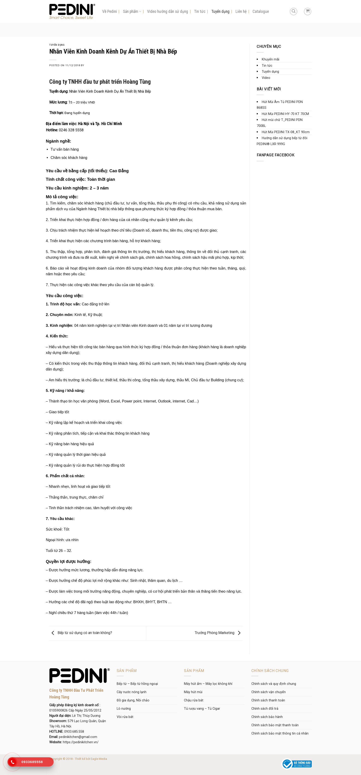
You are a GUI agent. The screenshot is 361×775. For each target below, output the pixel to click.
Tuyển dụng (220, 11)
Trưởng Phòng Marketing (219, 633)
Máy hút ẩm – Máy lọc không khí (208, 684)
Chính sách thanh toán (268, 700)
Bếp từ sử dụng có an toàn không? (80, 633)
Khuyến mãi (270, 59)
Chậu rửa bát (193, 700)
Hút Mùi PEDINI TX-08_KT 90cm (286, 132)
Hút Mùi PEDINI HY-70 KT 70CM (285, 114)
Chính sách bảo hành (267, 717)
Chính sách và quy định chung (273, 684)
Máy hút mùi (193, 692)
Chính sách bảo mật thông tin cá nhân (280, 733)
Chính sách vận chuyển (268, 692)
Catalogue (261, 11)
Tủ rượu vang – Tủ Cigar (202, 709)
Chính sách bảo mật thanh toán (275, 725)
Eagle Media (99, 759)
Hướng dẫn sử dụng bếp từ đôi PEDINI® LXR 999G (282, 141)
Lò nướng (124, 709)
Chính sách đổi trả (264, 709)
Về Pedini (109, 11)
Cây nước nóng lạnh (131, 692)
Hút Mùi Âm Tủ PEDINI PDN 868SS (280, 105)
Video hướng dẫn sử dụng (167, 11)
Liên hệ (241, 11)
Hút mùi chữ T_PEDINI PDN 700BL (280, 123)
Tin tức (199, 11)
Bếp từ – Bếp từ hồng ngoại (137, 684)
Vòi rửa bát (125, 717)
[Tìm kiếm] (293, 11)
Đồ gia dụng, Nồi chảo (133, 700)
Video (266, 78)
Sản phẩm (132, 11)
